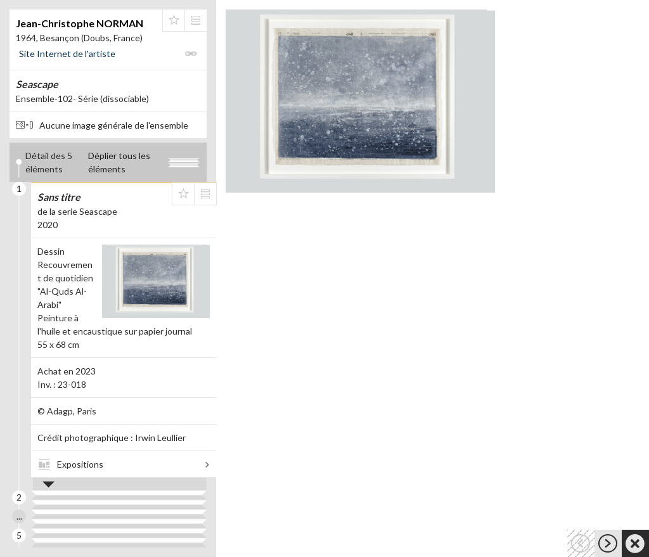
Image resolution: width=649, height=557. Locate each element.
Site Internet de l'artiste (67, 53)
